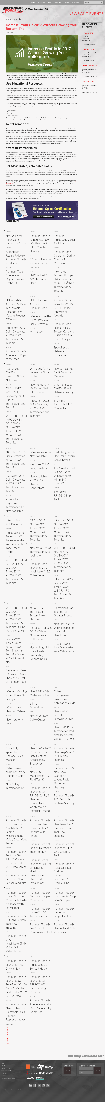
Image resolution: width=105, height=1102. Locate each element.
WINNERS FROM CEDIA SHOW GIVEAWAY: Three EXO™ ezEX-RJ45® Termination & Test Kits (16, 571)
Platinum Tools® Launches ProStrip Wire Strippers (65, 896)
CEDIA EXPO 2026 (89, 65)
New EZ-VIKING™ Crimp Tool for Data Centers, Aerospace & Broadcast (40, 756)
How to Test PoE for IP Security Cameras (63, 372)
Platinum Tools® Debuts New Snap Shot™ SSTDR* (40, 847)
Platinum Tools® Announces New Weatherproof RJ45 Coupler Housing (40, 243)
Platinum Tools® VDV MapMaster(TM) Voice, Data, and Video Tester (16, 943)
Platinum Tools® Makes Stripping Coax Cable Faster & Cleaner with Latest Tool (17, 900)
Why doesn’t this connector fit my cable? (40, 372)
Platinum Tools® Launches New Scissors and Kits (16, 879)
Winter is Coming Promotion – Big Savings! (16, 695)
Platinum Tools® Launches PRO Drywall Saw (16, 964)
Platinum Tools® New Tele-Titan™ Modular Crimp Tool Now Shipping (64, 828)
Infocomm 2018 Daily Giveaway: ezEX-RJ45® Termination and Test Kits (40, 408)
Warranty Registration (7, 1070)
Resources (57, 3)
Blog (49, 3)
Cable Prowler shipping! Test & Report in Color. (15, 771)
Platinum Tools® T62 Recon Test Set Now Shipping (64, 799)
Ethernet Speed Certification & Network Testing (63, 388)
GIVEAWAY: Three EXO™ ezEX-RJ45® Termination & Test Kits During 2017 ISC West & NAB (16, 650)
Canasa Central (88, 81)
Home (33, 3)
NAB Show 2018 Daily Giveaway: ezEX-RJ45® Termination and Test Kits (16, 460)
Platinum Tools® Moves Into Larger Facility (64, 912)
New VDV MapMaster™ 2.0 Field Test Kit (40, 775)
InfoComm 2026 (88, 49)
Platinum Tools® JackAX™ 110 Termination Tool (40, 912)
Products (41, 3)
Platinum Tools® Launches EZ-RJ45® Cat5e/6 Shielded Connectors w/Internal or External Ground (40, 799)
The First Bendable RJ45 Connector (63, 404)
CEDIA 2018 (37, 332)
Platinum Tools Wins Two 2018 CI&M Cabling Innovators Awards (63, 308)
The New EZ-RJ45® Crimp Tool (62, 495)
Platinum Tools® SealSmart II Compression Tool (41, 928)
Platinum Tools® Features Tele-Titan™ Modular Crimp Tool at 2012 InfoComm (16, 859)
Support (66, 3)
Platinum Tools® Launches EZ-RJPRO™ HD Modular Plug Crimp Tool (40, 984)
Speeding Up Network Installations (61, 351)
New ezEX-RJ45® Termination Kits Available (40, 551)
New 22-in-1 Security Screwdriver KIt (63, 715)
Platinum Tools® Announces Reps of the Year (16, 355)
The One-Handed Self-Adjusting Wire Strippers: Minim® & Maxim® (64, 475)
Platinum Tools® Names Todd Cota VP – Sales (64, 928)
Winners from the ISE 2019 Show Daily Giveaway (40, 320)
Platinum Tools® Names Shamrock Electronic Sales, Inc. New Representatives (16, 1012)
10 (8, 1043)
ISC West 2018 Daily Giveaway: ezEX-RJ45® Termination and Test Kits (16, 483)
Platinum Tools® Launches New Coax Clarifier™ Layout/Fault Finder (40, 828)
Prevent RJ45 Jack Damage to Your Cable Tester (64, 647)
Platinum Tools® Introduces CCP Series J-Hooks (40, 964)
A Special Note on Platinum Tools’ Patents (40, 263)
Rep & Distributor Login (8, 1078)
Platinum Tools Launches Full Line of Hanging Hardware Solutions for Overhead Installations (41, 871)
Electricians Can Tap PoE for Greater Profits (63, 611)
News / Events (5, 1068)
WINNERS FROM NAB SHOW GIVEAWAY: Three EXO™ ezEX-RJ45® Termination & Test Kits (64, 559)
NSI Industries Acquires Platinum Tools (38, 304)
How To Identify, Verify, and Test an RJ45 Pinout (41, 388)
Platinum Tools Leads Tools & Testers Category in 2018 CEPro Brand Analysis (64, 331)
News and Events (12, 19)
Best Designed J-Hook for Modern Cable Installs (64, 456)
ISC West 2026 (88, 33)
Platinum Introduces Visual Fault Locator (64, 239)
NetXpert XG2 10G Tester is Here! (38, 279)
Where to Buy (76, 3)
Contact (3, 1075)
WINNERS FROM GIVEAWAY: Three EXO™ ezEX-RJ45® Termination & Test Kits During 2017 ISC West (16, 619)
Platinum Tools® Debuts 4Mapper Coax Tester (40, 896)
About (3, 1066)
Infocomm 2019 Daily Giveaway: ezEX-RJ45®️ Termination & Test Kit (15, 335)
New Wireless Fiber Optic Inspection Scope (16, 239)
